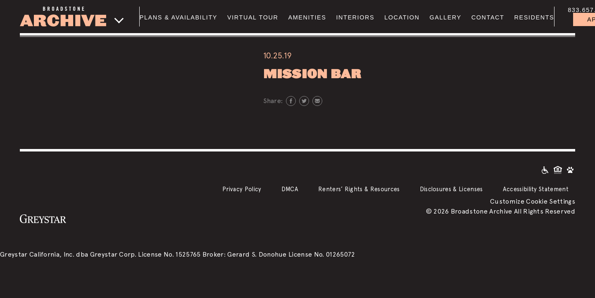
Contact (488, 17)
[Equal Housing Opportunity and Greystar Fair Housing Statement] (558, 169)
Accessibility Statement (536, 188)
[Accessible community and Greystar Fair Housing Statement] (545, 169)
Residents (534, 17)
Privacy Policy (241, 188)
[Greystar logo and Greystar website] (43, 218)
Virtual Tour (252, 17)
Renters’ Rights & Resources (359, 188)
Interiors (355, 17)
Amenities (307, 17)
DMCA (289, 188)
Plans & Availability (178, 17)
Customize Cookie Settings (532, 201)
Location (401, 17)
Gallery (445, 17)
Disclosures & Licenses (451, 188)
